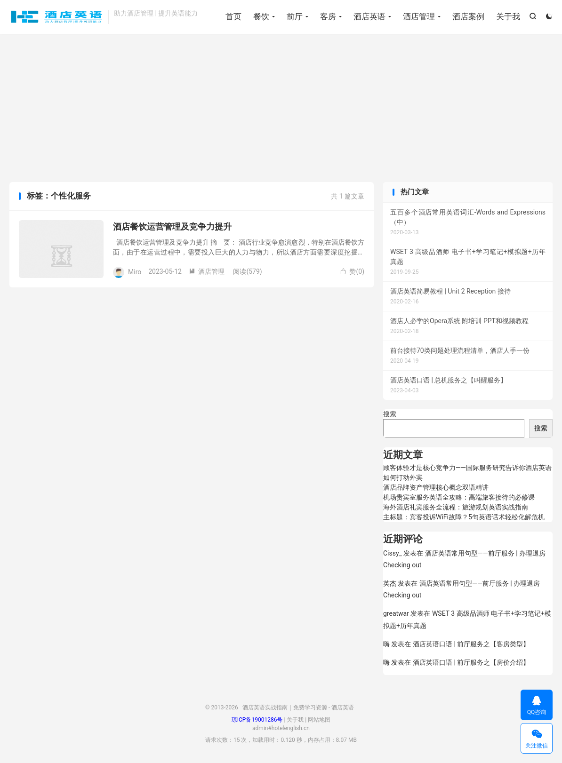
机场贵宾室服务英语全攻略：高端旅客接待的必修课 (459, 497)
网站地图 (319, 719)
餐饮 (261, 16)
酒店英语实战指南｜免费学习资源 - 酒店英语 (56, 16)
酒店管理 (419, 16)
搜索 (389, 414)
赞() (352, 271)
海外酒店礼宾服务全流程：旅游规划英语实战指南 (455, 507)
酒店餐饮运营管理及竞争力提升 (172, 226)
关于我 (508, 16)
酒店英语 (369, 16)
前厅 (295, 16)
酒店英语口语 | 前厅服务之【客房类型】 (471, 644)
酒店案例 (468, 16)
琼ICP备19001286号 (257, 719)
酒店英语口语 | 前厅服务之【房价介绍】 (471, 662)
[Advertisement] (281, 109)
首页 (233, 16)
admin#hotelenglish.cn (281, 728)
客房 (328, 16)
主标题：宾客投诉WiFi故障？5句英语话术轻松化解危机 (464, 517)
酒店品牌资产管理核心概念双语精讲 (436, 487)
